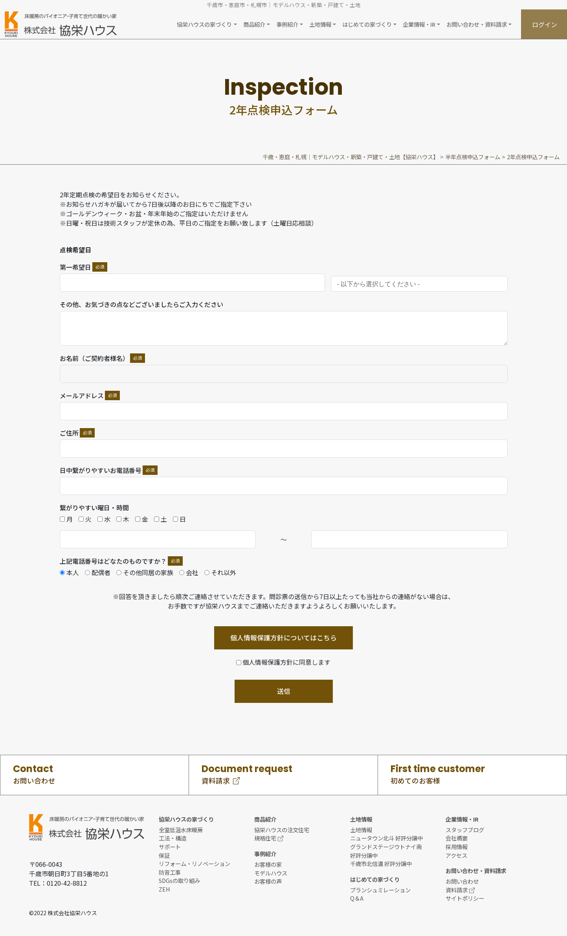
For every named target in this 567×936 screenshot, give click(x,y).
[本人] (62, 572)
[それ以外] (206, 572)
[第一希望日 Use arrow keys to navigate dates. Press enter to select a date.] (192, 283)
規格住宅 (268, 838)
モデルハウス (270, 873)
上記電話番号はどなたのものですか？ (113, 561)
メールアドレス (82, 395)
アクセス (456, 855)
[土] (156, 519)
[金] (137, 519)
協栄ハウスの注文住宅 (281, 830)
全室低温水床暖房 (181, 830)
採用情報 (457, 846)
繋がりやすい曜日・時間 (94, 507)
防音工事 (170, 872)
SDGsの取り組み (179, 880)
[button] (207, 24)
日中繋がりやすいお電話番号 (100, 470)
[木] (118, 519)
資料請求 (460, 890)
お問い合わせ (462, 881)
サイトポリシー (465, 898)
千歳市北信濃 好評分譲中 (381, 863)
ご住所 (69, 433)
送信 (283, 691)
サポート (170, 846)
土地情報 (361, 830)
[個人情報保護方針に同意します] (284, 662)
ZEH (164, 889)
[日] (175, 519)
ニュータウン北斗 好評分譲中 (386, 838)
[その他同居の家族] (118, 572)
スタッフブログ (465, 830)
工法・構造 (172, 838)
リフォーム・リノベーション (194, 863)
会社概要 (457, 838)
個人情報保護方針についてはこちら (283, 637)
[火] (81, 519)
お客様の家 (268, 864)
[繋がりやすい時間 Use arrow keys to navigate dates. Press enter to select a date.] (158, 539)
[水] (100, 519)
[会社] (181, 572)
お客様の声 (268, 881)
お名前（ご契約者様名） (94, 358)
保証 (164, 855)
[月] (62, 519)
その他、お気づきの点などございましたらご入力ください (141, 304)
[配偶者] (87, 572)
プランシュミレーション (380, 890)
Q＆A (356, 898)
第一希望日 (75, 267)
